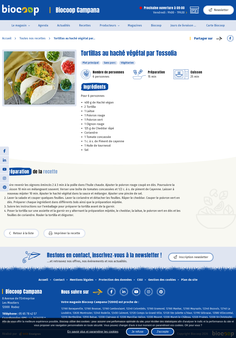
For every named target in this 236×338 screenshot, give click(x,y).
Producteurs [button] (108, 25)
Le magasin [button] (19, 25)
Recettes (85, 25)
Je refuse (137, 331)
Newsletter (218, 10)
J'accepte (163, 331)
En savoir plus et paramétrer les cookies (92, 331)
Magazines (135, 25)
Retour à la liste (21, 233)
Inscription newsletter (190, 257)
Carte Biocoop (215, 25)
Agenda (43, 25)
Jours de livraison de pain (186, 25)
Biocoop (156, 25)
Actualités (63, 25)
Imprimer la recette (64, 233)
